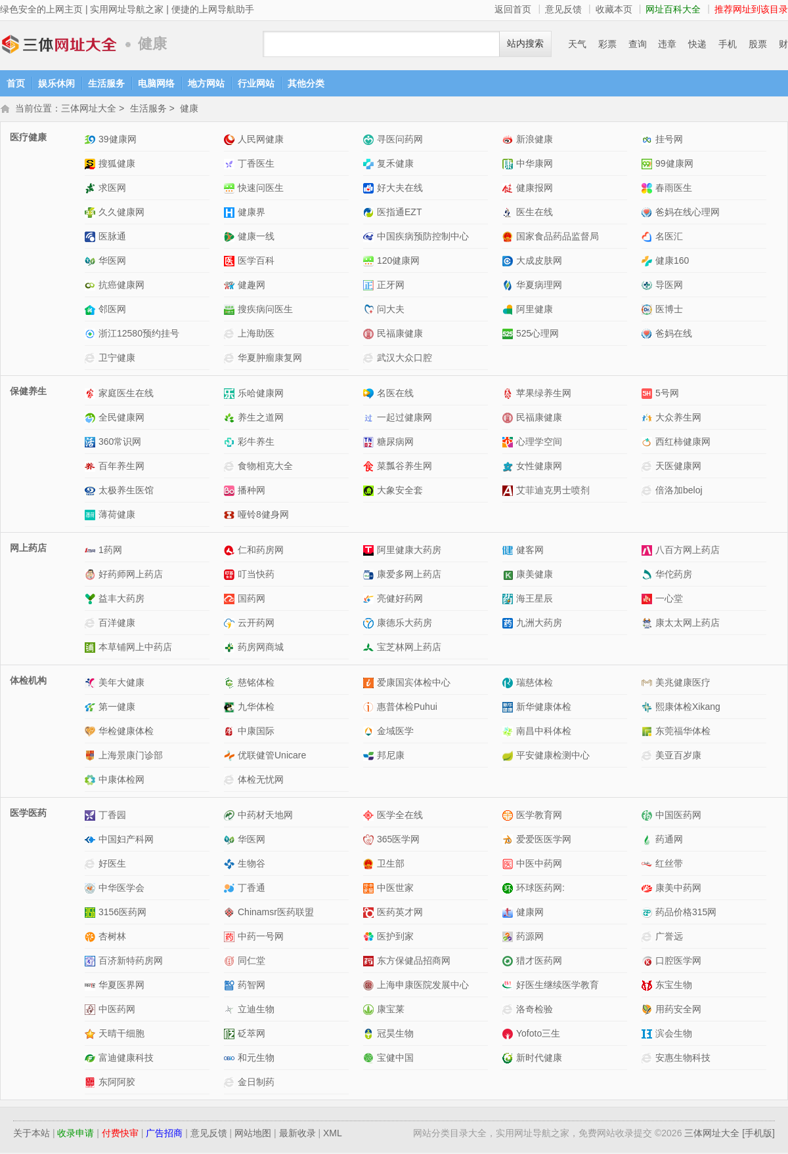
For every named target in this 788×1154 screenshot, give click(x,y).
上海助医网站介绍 (231, 335)
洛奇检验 (534, 1010)
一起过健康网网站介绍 (370, 419)
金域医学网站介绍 (370, 732)
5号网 (667, 394)
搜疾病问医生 (265, 310)
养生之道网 (261, 418)
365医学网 (398, 840)
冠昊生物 (395, 1034)
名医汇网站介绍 (648, 238)
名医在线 (395, 394)
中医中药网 (539, 864)
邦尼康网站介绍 (370, 757)
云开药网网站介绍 (231, 624)
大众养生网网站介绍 (648, 419)
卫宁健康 (116, 359)
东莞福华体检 (683, 732)
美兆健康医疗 (683, 683)
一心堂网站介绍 (648, 600)
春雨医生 (673, 189)
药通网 (669, 840)
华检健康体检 (126, 732)
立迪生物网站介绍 (231, 1010)
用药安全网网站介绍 (648, 1010)
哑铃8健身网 (263, 515)
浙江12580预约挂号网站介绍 (91, 335)
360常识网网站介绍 (91, 443)
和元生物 (256, 1059)
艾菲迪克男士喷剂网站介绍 (509, 492)
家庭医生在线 (126, 394)
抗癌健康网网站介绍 (91, 286)
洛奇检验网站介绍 (509, 1010)
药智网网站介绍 (231, 986)
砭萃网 (251, 1034)
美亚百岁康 (678, 756)
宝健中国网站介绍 (370, 1059)
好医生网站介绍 (91, 865)
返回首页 (512, 9)
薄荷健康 (116, 515)
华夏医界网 (121, 986)
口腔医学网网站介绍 (648, 962)
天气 (577, 44)
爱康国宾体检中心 (413, 683)
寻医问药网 (400, 140)
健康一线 (256, 237)
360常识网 (119, 443)
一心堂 (669, 599)
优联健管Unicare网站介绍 (231, 757)
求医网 (112, 189)
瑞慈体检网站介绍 (509, 684)
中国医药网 (678, 816)
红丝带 (669, 864)
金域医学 (395, 732)
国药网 (251, 599)
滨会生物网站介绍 (648, 1035)
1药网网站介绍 (91, 551)
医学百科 (256, 262)
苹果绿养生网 (543, 394)
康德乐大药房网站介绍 (370, 624)
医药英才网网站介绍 (370, 913)
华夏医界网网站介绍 (91, 986)
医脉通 (112, 237)
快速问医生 (261, 189)
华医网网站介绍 (91, 262)
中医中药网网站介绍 (509, 865)
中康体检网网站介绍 (91, 781)
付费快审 (120, 1134)
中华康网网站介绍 (509, 165)
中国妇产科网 (126, 840)
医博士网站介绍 (648, 310)
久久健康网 (121, 213)
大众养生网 (678, 418)
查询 (637, 44)
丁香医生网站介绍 (231, 165)
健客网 (530, 551)
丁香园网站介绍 (91, 816)
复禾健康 (395, 164)
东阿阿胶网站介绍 (91, 1083)
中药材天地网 (265, 816)
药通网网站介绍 (648, 841)
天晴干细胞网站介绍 (91, 1035)
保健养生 (28, 392)
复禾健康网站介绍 (370, 165)
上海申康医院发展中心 (423, 986)
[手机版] (758, 1134)
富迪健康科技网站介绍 (91, 1059)
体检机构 (28, 681)
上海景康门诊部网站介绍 (91, 757)
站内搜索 (525, 44)
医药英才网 (400, 913)
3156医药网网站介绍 (91, 913)
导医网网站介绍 (648, 286)
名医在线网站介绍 (370, 394)
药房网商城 (261, 648)
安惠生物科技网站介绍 (648, 1059)
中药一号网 (261, 937)
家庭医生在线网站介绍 (91, 394)
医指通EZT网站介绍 (370, 213)
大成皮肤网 (539, 262)
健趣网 (251, 286)
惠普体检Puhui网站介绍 (370, 708)
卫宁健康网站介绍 (91, 359)
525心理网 (537, 334)
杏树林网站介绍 (91, 938)
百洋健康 (116, 624)
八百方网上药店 (687, 551)
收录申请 (75, 1134)
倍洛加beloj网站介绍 (648, 492)
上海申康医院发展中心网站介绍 (370, 986)
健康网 (530, 913)
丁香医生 (256, 164)
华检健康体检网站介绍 (91, 732)
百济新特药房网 (130, 962)
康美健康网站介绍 (509, 575)
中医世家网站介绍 (370, 889)
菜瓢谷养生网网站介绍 (370, 467)
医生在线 (534, 213)
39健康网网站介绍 (91, 141)
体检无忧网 (261, 780)
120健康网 (398, 262)
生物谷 (251, 864)
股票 (758, 44)
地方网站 (206, 83)
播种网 (251, 491)
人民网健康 (261, 140)
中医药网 (116, 1010)
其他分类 (306, 83)
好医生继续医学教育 (557, 986)
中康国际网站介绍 (231, 732)
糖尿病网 (395, 443)
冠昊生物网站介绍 (370, 1035)
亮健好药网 (400, 599)
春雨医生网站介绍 (648, 189)
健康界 (251, 213)
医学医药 (28, 814)
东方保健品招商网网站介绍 (370, 962)
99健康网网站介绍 (648, 165)
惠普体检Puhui (407, 708)
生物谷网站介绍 (231, 865)
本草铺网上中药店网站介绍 (91, 648)
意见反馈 (563, 9)
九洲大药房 (539, 624)
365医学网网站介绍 (370, 841)
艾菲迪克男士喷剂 (553, 491)
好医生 (112, 864)
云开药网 (256, 624)
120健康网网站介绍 (370, 262)
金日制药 (256, 1083)
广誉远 (669, 937)
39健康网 (117, 140)
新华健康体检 (543, 708)
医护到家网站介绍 (370, 938)
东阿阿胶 (116, 1083)
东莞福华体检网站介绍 (648, 732)
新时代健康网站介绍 (509, 1059)
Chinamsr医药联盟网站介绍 (231, 913)
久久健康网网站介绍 (91, 213)
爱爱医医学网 (543, 840)
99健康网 (674, 164)
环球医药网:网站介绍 (509, 889)
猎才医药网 (539, 962)
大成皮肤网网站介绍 (509, 262)
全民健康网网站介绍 (91, 419)
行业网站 (256, 83)
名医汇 (669, 237)
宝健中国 (395, 1059)
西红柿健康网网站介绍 (648, 443)
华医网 (112, 262)
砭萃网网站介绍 (231, 1035)
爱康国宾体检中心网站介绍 (370, 684)
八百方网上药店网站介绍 (648, 551)
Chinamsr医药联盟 (276, 913)
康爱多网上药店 (409, 575)
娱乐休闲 (56, 83)
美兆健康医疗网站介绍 (648, 684)
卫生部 (391, 864)
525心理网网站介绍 (509, 335)
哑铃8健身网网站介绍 (231, 516)
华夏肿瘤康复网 (270, 359)
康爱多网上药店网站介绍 (370, 575)
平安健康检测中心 (553, 756)
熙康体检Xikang (687, 708)
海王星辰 (534, 599)
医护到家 (395, 937)
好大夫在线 (400, 189)
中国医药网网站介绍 (648, 816)
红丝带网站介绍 (648, 865)
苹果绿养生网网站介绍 (509, 394)
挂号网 (669, 140)
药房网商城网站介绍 (231, 648)
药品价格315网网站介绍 (648, 913)
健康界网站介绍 (231, 213)
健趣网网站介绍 (231, 286)
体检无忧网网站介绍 (231, 781)
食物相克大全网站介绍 (231, 467)
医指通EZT (399, 213)
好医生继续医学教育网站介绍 (509, 986)
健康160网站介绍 (648, 262)
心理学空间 (539, 443)
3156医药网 (122, 913)
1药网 (110, 551)
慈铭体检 (256, 683)
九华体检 (256, 708)
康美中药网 (678, 889)
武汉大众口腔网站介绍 (370, 359)
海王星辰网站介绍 (509, 600)
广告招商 (164, 1134)
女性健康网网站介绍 (509, 467)
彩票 (607, 44)
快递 (697, 44)
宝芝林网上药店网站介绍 (370, 648)
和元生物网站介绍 (231, 1059)
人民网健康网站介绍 (231, 141)
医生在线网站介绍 (509, 213)
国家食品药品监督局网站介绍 (509, 238)
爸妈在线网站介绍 (648, 335)
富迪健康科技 (126, 1059)
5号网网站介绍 (648, 394)
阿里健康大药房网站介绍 (370, 551)
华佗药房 (673, 575)
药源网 (530, 937)
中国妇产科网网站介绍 (91, 841)
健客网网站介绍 (509, 551)
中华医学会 (121, 889)
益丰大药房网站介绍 (91, 600)
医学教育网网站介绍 (509, 816)
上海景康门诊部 (130, 756)
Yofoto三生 (538, 1034)
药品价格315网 (685, 913)
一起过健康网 (404, 418)
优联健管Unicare (272, 756)
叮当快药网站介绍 (231, 575)
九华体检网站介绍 (231, 708)
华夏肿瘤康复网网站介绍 (231, 359)
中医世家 (395, 889)
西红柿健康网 (683, 443)
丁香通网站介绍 (231, 889)
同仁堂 (251, 962)
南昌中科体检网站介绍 (509, 732)
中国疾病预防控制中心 (423, 237)
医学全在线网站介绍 (370, 816)
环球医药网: (540, 889)
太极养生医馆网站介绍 (91, 492)
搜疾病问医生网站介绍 (231, 310)
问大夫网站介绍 (370, 310)
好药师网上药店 (130, 575)
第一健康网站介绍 (91, 708)
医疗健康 (28, 138)
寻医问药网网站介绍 (370, 141)
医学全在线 (400, 816)
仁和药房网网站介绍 (231, 551)
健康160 (672, 262)
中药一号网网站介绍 (231, 938)
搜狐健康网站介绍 (91, 165)
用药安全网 (678, 1010)
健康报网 (534, 189)
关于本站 (31, 1134)
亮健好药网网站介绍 (370, 600)
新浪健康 (534, 140)
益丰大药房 (121, 599)
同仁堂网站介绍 (231, 962)
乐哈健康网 (261, 394)
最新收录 (297, 1134)
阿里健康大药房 (409, 551)
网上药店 (28, 549)
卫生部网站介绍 (370, 865)
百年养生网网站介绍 (91, 467)
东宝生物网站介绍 (648, 986)
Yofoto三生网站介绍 (509, 1035)
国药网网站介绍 (231, 600)
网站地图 (252, 1134)
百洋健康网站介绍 (91, 624)
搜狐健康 (116, 164)
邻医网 (112, 310)
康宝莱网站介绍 (370, 1010)
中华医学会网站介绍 (91, 889)
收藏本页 (614, 9)
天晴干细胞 (121, 1034)
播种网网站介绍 (231, 492)
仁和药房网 (261, 551)
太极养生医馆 (126, 491)
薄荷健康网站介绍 (91, 516)
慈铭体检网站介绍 (231, 684)
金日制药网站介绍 (231, 1083)
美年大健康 (121, 683)
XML (332, 1134)
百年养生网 (121, 467)
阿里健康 (534, 310)
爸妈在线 (673, 334)
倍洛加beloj (679, 491)
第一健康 (116, 708)
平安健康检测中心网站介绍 (509, 757)
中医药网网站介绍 (91, 1010)
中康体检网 (121, 780)
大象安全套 (400, 491)
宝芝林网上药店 (409, 648)
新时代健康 (539, 1059)
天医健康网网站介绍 (648, 467)
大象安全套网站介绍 (370, 492)
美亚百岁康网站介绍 (648, 757)
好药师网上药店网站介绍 (91, 575)
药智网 (251, 986)
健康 (189, 109)
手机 (727, 44)
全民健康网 (121, 418)
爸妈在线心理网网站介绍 (648, 213)
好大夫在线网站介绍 (370, 189)
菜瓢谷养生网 (404, 467)
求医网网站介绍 (91, 189)
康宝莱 (391, 1010)
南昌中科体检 (543, 732)
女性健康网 (539, 467)
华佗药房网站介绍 (648, 575)
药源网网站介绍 (509, 938)
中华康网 (534, 164)
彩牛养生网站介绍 (231, 443)
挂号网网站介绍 (648, 141)
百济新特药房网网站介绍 (91, 962)
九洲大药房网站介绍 (509, 624)
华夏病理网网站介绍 (509, 286)
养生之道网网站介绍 (231, 419)
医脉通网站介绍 (91, 238)
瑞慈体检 (534, 683)
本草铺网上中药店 (135, 648)
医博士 (669, 310)
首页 (16, 83)
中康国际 (256, 732)
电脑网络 (156, 83)
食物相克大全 (265, 467)
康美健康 (534, 575)
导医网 (669, 286)
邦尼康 (391, 756)
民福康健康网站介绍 (370, 335)
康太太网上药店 (687, 624)
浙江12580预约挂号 (138, 334)
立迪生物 (256, 1010)
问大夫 (391, 310)
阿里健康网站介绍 (509, 310)
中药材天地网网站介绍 (231, 816)
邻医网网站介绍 (91, 310)
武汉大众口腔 (404, 359)
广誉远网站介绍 (648, 938)
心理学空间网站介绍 (509, 443)
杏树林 (112, 937)
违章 (667, 44)
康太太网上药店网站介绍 (648, 624)
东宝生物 (673, 986)
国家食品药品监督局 (557, 237)
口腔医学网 (678, 962)
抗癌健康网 (121, 286)
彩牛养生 (256, 443)
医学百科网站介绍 (231, 262)
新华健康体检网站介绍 (509, 708)
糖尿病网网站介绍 (370, 443)
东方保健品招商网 (413, 962)
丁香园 (112, 816)
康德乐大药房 (404, 624)
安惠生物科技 (683, 1059)
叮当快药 (256, 575)
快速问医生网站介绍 (231, 189)
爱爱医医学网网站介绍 (509, 841)
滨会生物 (673, 1034)
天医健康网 (678, 467)
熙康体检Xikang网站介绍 (648, 708)
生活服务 (106, 83)
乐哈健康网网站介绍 (231, 394)
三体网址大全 (59, 44)
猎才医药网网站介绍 (509, 962)
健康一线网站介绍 (231, 238)
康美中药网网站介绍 (648, 889)
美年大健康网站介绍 (91, 684)
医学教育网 (539, 816)
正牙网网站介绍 (370, 286)
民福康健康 (400, 334)
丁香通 (251, 889)
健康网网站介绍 (509, 913)
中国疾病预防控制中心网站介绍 (370, 238)
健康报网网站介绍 (509, 189)
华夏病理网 (539, 286)
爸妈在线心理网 (687, 213)
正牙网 (391, 286)
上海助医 (256, 334)
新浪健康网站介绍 (509, 141)
